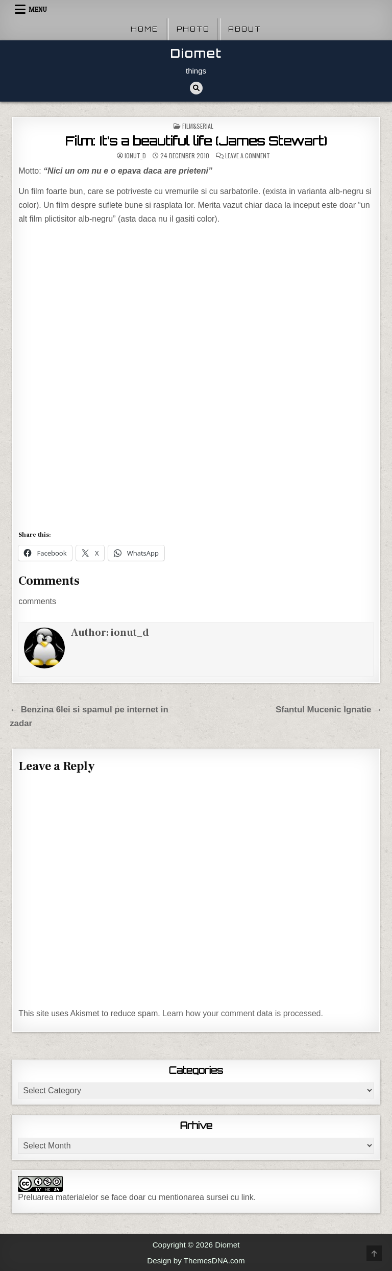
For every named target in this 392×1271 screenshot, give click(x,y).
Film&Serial (197, 126)
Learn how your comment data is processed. (242, 1013)
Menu (38, 9)
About (244, 29)
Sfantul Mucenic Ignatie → (329, 709)
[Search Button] (196, 88)
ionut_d (135, 156)
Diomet (196, 53)
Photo (193, 29)
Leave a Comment (247, 156)
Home (144, 29)
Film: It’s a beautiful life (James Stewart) (196, 141)
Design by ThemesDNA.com (195, 1260)
